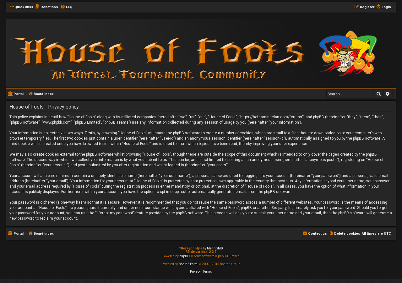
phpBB (184, 256)
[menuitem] (46, 7)
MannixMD (215, 248)
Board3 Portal (188, 264)
